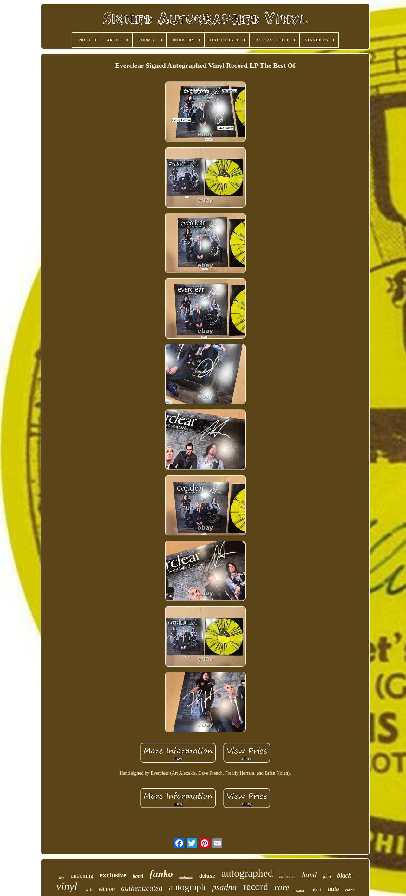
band (138, 876)
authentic (186, 877)
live (61, 877)
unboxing (82, 875)
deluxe (207, 876)
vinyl (66, 886)
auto (333, 889)
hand (309, 875)
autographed (247, 873)
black (344, 875)
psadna (224, 887)
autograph (187, 887)
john (327, 876)
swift (88, 889)
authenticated (142, 888)
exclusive (113, 875)
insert (316, 889)
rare (281, 887)
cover (349, 890)
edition (107, 889)
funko (161, 873)
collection (287, 876)
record (255, 886)
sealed (300, 891)
